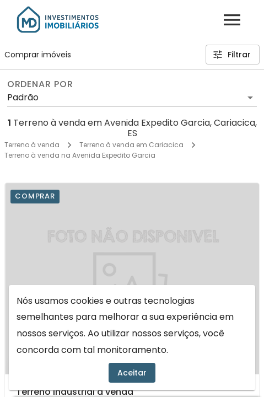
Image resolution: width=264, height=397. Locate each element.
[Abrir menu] (232, 19)
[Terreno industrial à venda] (132, 278)
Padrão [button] (23, 97)
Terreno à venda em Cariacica (131, 144)
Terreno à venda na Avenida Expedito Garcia (79, 155)
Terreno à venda (32, 144)
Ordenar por (40, 84)
